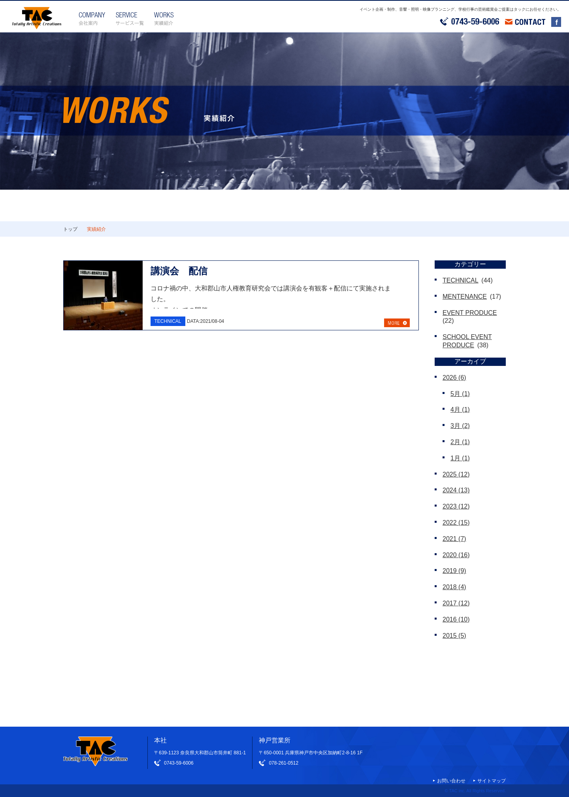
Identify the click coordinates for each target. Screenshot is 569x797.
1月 (460, 458)
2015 (454, 635)
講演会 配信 (179, 271)
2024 (456, 490)
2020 (456, 555)
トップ (70, 229)
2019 (454, 570)
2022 (456, 522)
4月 (460, 409)
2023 (456, 506)
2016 (456, 619)
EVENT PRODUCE (470, 312)
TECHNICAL (461, 280)
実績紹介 (96, 229)
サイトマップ (491, 781)
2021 (454, 538)
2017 (456, 603)
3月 (460, 425)
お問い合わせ (451, 781)
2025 (456, 474)
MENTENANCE (465, 296)
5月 (460, 393)
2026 (454, 377)
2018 (454, 587)
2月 (460, 442)
